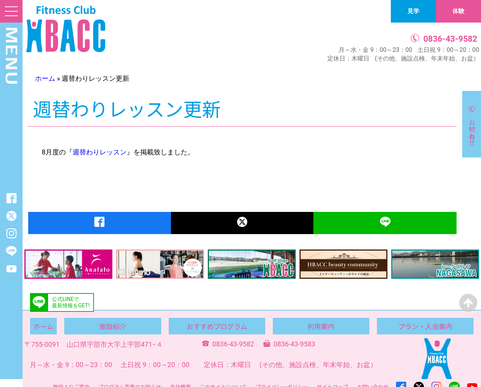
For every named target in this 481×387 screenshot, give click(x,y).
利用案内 (320, 326)
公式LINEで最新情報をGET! (70, 302)
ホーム (45, 78)
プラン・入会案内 (425, 326)
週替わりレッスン (100, 152)
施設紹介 (112, 326)
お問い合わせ (472, 128)
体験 (458, 11)
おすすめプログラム (216, 326)
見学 (413, 11)
